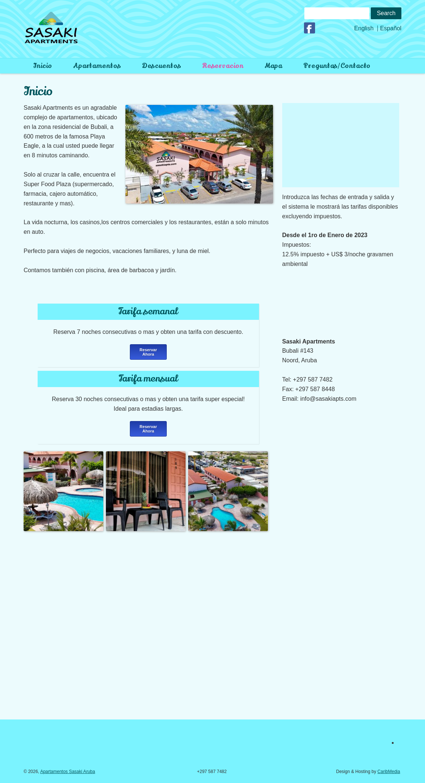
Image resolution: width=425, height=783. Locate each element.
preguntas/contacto (336, 65)
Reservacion (222, 65)
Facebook (311, 28)
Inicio (42, 65)
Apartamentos (97, 65)
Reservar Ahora (148, 352)
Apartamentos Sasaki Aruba (67, 771)
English (363, 28)
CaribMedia (388, 771)
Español (390, 28)
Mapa (274, 65)
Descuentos (161, 65)
